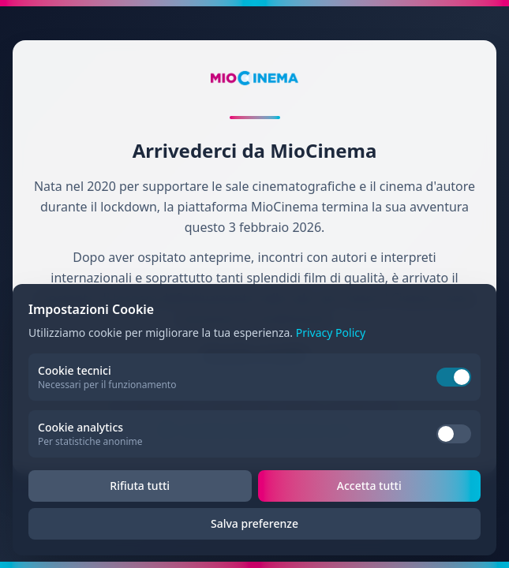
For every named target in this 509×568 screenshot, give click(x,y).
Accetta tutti (369, 485)
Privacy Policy (330, 332)
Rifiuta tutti (140, 485)
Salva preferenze (254, 523)
